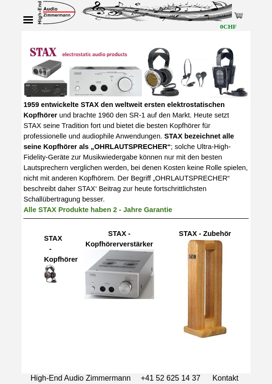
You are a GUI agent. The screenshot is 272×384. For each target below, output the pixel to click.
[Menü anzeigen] (28, 19)
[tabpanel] (136, 127)
